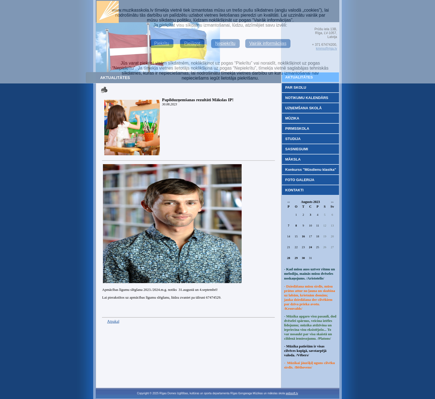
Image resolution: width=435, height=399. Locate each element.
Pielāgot (192, 43)
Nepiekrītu (225, 43)
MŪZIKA (292, 118)
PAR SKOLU (295, 87)
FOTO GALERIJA (299, 180)
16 (303, 236)
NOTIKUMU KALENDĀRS (306, 98)
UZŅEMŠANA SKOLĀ (303, 108)
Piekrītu (161, 43)
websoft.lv (292, 393)
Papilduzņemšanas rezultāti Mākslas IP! (198, 100)
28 (288, 258)
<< (288, 202)
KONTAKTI (294, 190)
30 (303, 258)
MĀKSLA (293, 159)
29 (296, 258)
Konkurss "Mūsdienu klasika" (310, 169)
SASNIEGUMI (296, 149)
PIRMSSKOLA (297, 128)
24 (310, 247)
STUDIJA (293, 139)
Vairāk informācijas (268, 43)
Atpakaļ (113, 321)
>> (332, 202)
